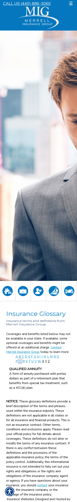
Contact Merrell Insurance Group (34, 349)
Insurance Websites (20, 499)
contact (42, 485)
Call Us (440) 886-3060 (27, 3)
